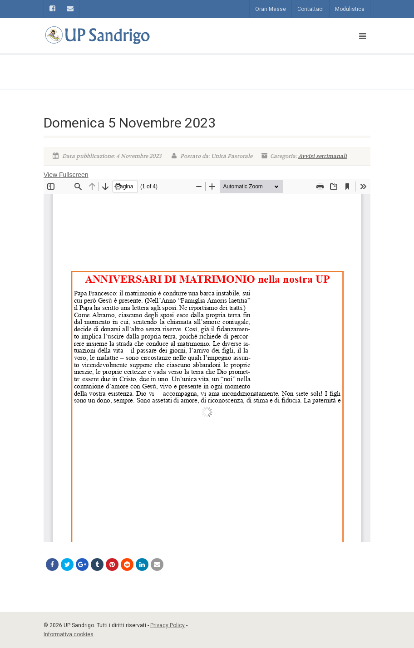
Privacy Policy (167, 625)
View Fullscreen (66, 174)
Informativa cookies (69, 634)
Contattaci (310, 9)
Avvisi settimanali (322, 156)
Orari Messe (270, 9)
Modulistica (350, 9)
